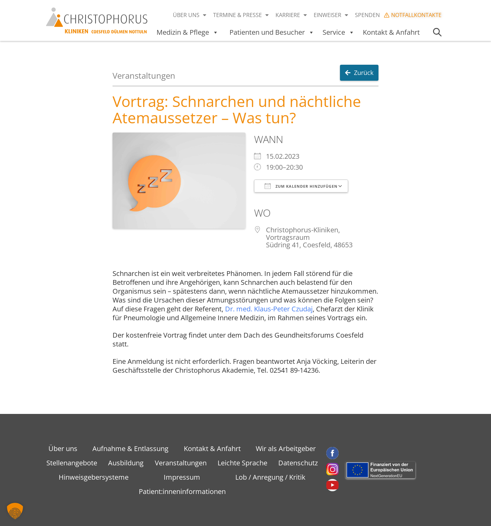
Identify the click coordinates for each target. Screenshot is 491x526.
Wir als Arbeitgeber (286, 448)
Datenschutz (298, 462)
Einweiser (331, 15)
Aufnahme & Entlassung (130, 448)
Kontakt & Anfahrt (391, 32)
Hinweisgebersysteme (94, 477)
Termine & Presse (241, 15)
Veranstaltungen (181, 462)
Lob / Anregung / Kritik (270, 477)
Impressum (182, 477)
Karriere (291, 15)
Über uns (189, 15)
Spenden (367, 15)
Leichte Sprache (242, 462)
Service (339, 32)
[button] (15, 511)
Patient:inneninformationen (182, 491)
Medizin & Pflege (188, 32)
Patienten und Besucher (271, 32)
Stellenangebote (71, 462)
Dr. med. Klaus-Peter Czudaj (269, 308)
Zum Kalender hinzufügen (301, 186)
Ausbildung (126, 462)
